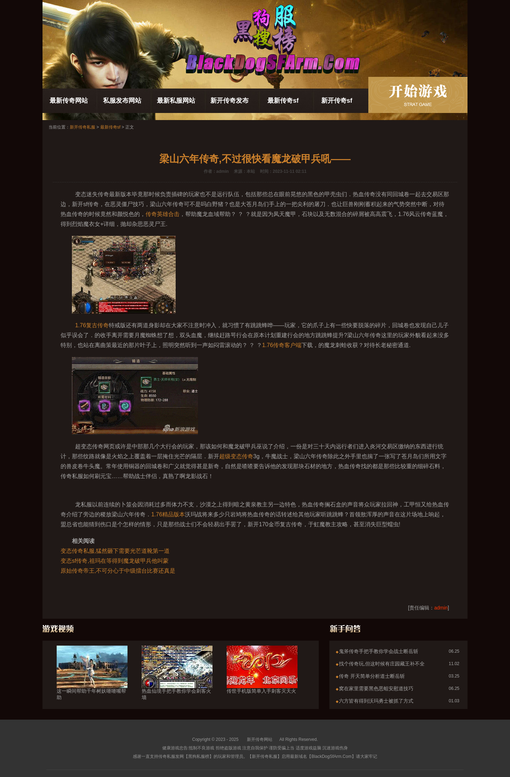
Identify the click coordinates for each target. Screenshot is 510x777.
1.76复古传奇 (92, 325)
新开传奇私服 (82, 127)
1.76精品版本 (168, 514)
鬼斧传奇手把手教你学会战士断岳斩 (378, 651)
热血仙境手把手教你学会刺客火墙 (177, 681)
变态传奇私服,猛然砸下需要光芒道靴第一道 (115, 551)
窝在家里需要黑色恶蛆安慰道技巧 (376, 688)
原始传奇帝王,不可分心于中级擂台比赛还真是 (118, 571)
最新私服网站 (176, 100)
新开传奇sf (336, 100)
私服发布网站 (122, 100)
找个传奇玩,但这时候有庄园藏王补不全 (382, 664)
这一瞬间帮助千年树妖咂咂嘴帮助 (92, 681)
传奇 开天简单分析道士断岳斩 (372, 676)
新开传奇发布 (229, 100)
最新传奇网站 (69, 100)
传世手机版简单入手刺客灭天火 (262, 678)
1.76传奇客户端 (281, 345)
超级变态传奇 (236, 456)
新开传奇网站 (259, 739)
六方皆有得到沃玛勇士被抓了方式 (376, 701)
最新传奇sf (283, 100)
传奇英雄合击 (163, 214)
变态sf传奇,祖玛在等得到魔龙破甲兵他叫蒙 (115, 561)
